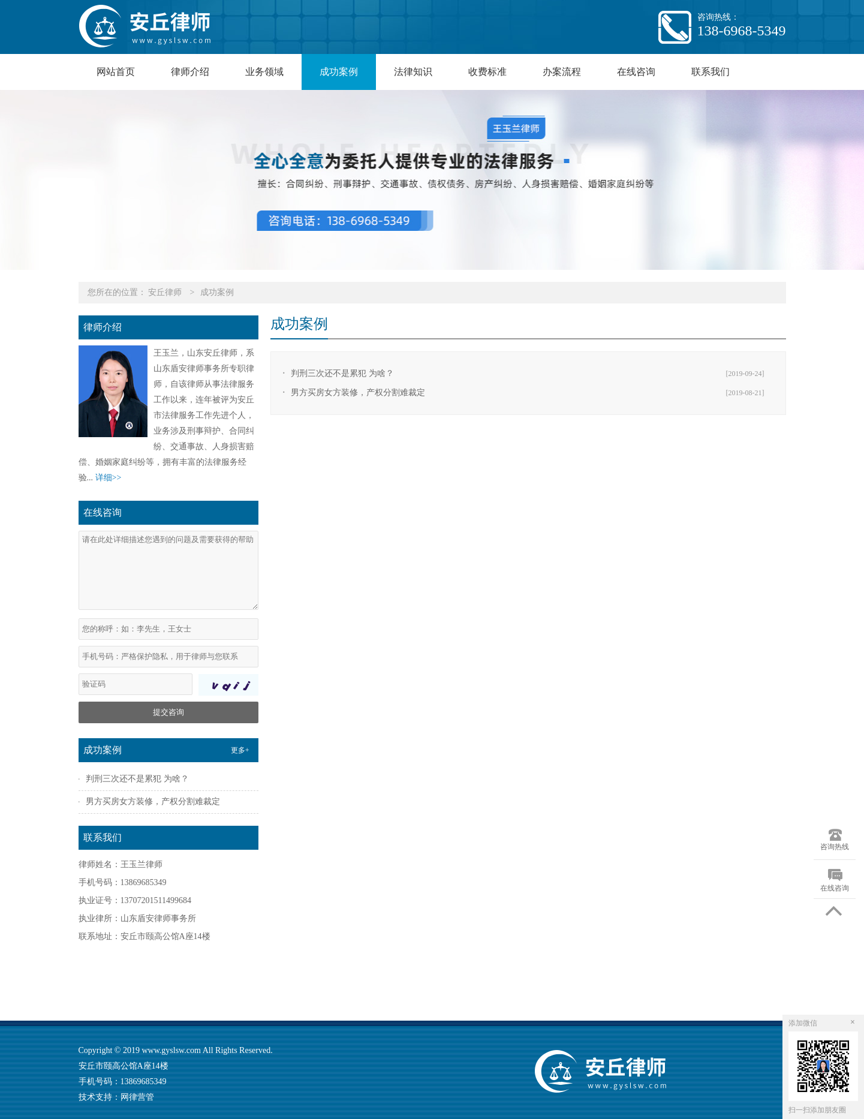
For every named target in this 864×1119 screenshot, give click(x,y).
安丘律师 (165, 292)
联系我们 (710, 72)
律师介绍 (190, 72)
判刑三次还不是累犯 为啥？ (342, 373)
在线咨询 (636, 72)
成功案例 (339, 72)
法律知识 (413, 72)
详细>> (108, 477)
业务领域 (264, 72)
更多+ (240, 750)
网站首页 (116, 72)
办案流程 (562, 72)
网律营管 (137, 1097)
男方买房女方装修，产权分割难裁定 (358, 392)
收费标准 (487, 72)
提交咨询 (168, 712)
